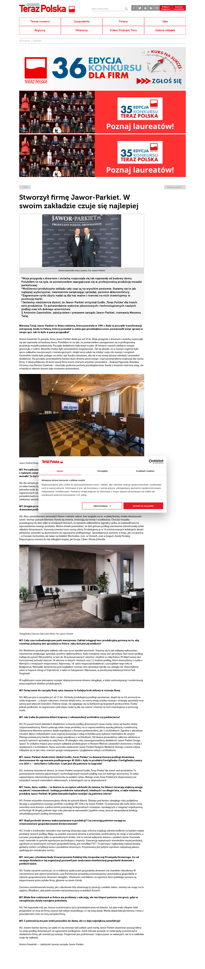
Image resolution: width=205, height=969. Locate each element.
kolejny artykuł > (175, 187)
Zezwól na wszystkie (143, 506)
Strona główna (24, 41)
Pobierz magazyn (165, 8)
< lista (25, 187)
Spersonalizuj (102, 506)
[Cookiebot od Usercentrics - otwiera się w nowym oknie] (151, 461)
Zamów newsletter (178, 8)
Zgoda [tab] (60, 471)
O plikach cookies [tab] (145, 471)
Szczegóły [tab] (102, 471)
